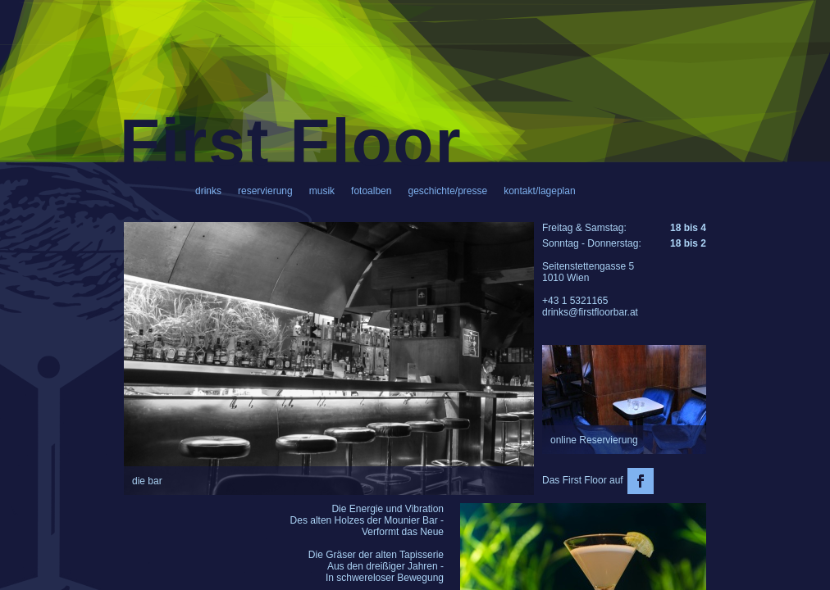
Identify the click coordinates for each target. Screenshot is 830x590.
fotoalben (371, 191)
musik (322, 191)
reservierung (265, 191)
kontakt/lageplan (539, 191)
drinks (208, 191)
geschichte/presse (447, 191)
